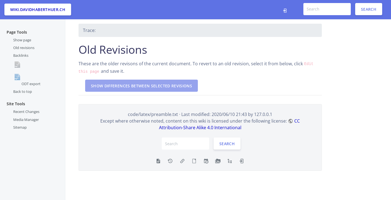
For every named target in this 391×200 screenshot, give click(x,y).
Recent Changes (26, 111)
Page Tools (17, 32)
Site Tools (16, 103)
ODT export (31, 83)
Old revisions (23, 47)
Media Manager (26, 119)
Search (368, 9)
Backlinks (20, 55)
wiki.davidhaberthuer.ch (37, 9)
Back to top (22, 91)
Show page (22, 39)
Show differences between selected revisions (141, 85)
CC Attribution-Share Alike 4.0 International (229, 124)
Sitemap (20, 127)
